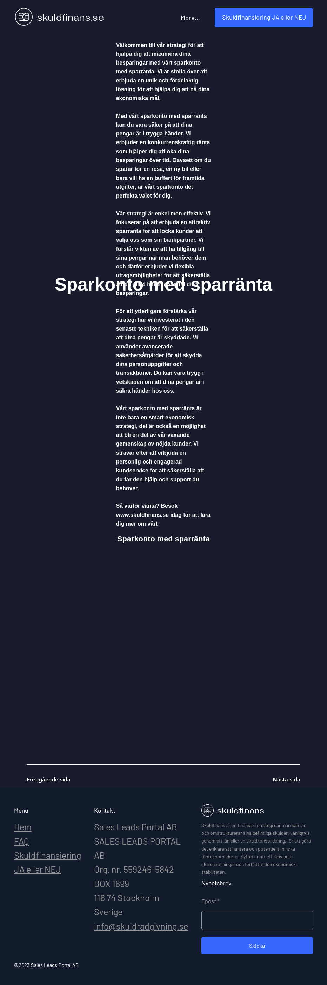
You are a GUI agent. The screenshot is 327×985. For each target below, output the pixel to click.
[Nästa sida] (275, 780)
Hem (23, 826)
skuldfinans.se (70, 18)
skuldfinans (240, 810)
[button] (264, 17)
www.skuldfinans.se (142, 515)
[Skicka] (257, 945)
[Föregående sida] (51, 780)
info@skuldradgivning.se (141, 926)
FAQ (21, 841)
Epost (208, 901)
